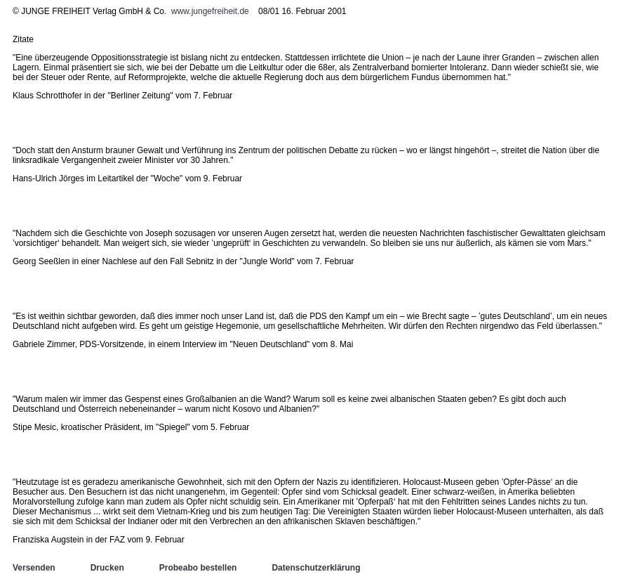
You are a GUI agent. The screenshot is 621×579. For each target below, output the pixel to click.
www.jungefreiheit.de (210, 11)
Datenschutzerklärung (316, 568)
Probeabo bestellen (198, 568)
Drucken (107, 568)
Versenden (34, 568)
